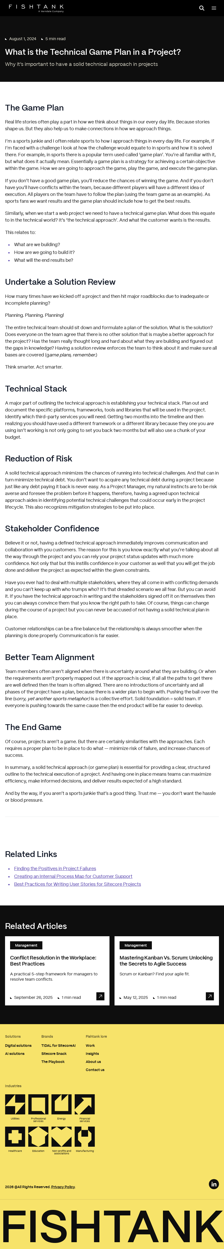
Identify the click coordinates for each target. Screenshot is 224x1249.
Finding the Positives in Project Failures (55, 869)
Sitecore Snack (54, 1053)
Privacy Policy (63, 1187)
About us (93, 1061)
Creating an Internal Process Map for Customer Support (73, 876)
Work (90, 1045)
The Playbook (53, 1061)
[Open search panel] (202, 8)
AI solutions (14, 1053)
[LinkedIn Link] (214, 1184)
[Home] (36, 9)
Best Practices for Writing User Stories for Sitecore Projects (77, 884)
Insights (92, 1053)
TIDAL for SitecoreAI (58, 1045)
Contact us (95, 1070)
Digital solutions (18, 1045)
